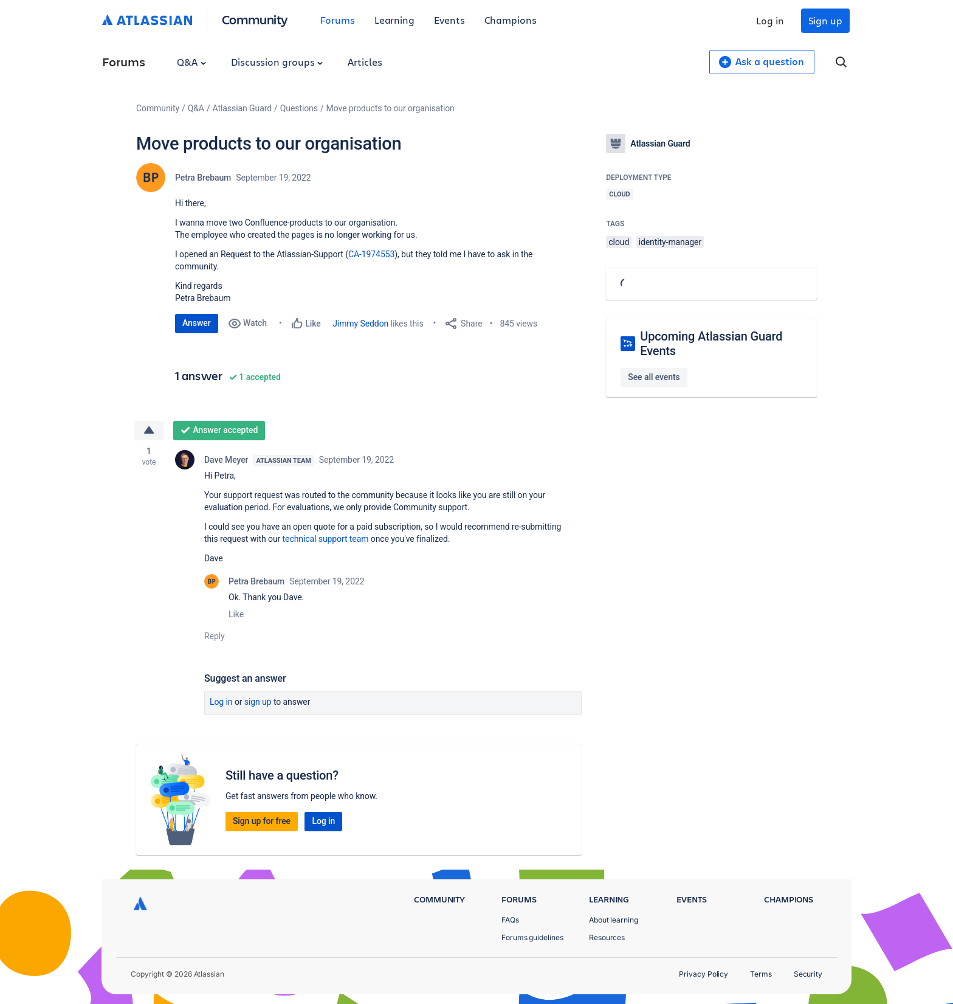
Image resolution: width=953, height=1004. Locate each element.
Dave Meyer (226, 460)
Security (808, 973)
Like (236, 614)
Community (255, 19)
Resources (607, 937)
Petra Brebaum (203, 177)
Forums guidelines (532, 937)
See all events (653, 377)
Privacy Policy (703, 973)
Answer (196, 323)
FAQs (510, 919)
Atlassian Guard (242, 108)
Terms (761, 973)
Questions (299, 108)
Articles (365, 61)
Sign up (825, 20)
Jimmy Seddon (360, 323)
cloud (618, 242)
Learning (394, 19)
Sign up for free (262, 821)
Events (449, 19)
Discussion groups (277, 61)
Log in (770, 20)
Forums (337, 19)
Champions (510, 19)
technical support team (326, 539)
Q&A (191, 61)
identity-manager (670, 242)
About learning (613, 919)
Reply (214, 636)
